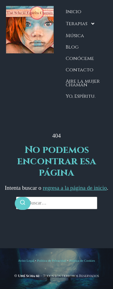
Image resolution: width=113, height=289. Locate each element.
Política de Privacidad (51, 260)
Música (75, 35)
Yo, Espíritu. (81, 96)
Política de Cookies (82, 260)
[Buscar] (22, 203)
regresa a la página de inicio (75, 188)
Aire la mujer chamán (83, 83)
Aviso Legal (26, 260)
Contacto (79, 70)
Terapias (80, 23)
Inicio (73, 11)
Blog (72, 47)
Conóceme (80, 58)
